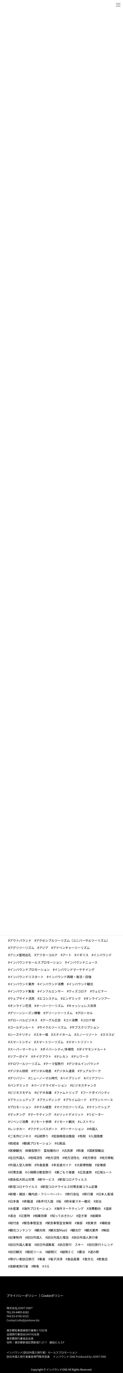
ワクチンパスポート (44, 1129)
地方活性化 (72, 1158)
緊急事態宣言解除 (59, 1223)
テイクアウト (42, 1056)
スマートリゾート (80, 1042)
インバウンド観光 (81, 984)
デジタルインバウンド (84, 1063)
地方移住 (90, 1158)
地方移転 (107, 1158)
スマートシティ (20, 1042)
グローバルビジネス (24, 1020)
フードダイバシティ (96, 1092)
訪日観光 (16, 1252)
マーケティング (40, 1114)
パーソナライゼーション (50, 1085)
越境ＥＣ (68, 1252)
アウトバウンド (20, 940)
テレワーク (81, 1056)
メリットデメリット (70, 1114)
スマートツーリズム (49, 1042)
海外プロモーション (38, 1208)
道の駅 (94, 1252)
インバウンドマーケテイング (74, 969)
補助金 (106, 1223)
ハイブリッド (71, 1078)
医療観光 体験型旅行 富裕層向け (34, 1150)
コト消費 (71, 1020)
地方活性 (53, 1158)
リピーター (96, 1114)
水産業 (14, 1208)
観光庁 (76, 1230)
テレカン (62, 1056)
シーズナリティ (20, 1034)
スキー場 (42, 1034)
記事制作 (16, 1237)
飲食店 (103, 1259)
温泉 (109, 1208)
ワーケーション (73, 1129)
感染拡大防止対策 (22, 1179)
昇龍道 (28, 1201)
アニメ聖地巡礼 (20, 955)
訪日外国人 (34, 1237)
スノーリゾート (87, 1034)
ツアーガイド (19, 1056)
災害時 (25, 1215)
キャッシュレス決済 (82, 1005)
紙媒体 (96, 1215)
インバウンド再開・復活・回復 (70, 977)
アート (66, 955)
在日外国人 (17, 1158)
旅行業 (88, 1194)
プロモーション (20, 1107)
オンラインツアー (98, 998)
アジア (43, 947)
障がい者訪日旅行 (22, 1259)
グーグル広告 (51, 1020)
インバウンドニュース (82, 962)
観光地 (40, 1230)
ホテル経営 (43, 1107)
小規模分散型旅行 (39, 1172)
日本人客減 (105, 1194)
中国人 (93, 1129)
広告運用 (86, 1172)
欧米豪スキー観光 (78, 1201)
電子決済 (56, 1259)
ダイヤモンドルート (92, 1049)
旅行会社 (73, 1194)
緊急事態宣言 (33, 1223)
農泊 (82, 1252)
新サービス (47, 1179)
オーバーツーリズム (50, 1005)
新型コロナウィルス (73, 1179)
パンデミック (19, 1085)
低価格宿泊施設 (64, 1136)
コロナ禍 (89, 1020)
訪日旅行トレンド (101, 1244)
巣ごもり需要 (65, 1172)
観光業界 (92, 1230)
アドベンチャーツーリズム (71, 947)
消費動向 (95, 1208)
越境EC (52, 1252)
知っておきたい (62, 1215)
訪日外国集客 (45, 1244)
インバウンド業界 (22, 984)
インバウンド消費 (51, 984)
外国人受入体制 (20, 1165)
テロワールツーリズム (25, 1063)
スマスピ (108, 1034)
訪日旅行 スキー (71, 1244)
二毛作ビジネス (20, 1136)
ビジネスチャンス (84, 1085)
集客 (42, 1259)
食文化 (89, 1259)
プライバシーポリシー (22, 1295)
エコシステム (48, 998)
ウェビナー (99, 991)
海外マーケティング (70, 1208)
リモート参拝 (42, 1121)
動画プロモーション (38, 1143)
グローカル (85, 1013)
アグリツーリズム (22, 947)
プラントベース (102, 1100)
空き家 (82, 1215)
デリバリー (17, 1078)
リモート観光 (65, 1121)
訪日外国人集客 (20, 1244)
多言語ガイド (62, 1165)
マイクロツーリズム (70, 1107)
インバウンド (102, 955)
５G (46, 1266)
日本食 (14, 1201)
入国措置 (96, 1136)
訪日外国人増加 (58, 1237)
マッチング (17, 1114)
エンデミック (71, 998)
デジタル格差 (42, 1071)
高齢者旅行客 (19, 1266)
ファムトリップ (67, 1092)
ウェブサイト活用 (22, 998)
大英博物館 (84, 1165)
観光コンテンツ (20, 1230)
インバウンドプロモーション (30, 969)
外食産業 (42, 1165)
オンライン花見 (20, 1005)
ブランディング (49, 1100)
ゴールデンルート (22, 1027)
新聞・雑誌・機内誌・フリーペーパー (36, 1194)
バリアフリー (94, 1078)
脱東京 (92, 1223)
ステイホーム (62, 1034)
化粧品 (60, 1143)
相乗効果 (41, 1215)
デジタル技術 (19, 1071)
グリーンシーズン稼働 (25, 1013)
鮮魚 (36, 1266)
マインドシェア (99, 1107)
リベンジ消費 (19, 1121)
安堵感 (101, 1165)
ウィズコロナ (78, 991)
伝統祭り (42, 1136)
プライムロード (76, 1100)
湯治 (13, 1215)
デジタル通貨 (65, 1071)
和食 (81, 1150)
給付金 (14, 1223)
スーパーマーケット (24, 1049)
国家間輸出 (96, 1150)
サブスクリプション (85, 1027)
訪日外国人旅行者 (85, 1237)
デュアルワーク (90, 1071)
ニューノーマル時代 (44, 1078)
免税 (83, 1136)
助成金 (14, 1143)
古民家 (68, 1150)
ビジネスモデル (20, 1092)
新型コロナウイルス (24, 1186)
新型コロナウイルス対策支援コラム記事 (70, 1186)
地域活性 (36, 1158)
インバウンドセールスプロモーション (36, 962)
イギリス (82, 955)
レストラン (87, 1121)
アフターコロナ (47, 955)
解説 (106, 1230)
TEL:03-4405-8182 (18, 1312)
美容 (79, 1223)
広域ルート (104, 1172)
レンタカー (17, 1129)
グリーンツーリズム (58, 1013)
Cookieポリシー (52, 1295)
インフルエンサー (51, 991)
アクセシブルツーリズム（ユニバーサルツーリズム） (73, 940)
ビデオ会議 (44, 1092)
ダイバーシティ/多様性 (58, 1049)
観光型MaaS (58, 1230)
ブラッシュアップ (22, 1100)
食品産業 (73, 1259)
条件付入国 (45, 1201)
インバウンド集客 (22, 991)
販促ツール (34, 1252)
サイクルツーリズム (53, 1027)
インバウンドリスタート (27, 977)
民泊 (98, 1201)
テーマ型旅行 (54, 1063)
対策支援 (16, 1172)
